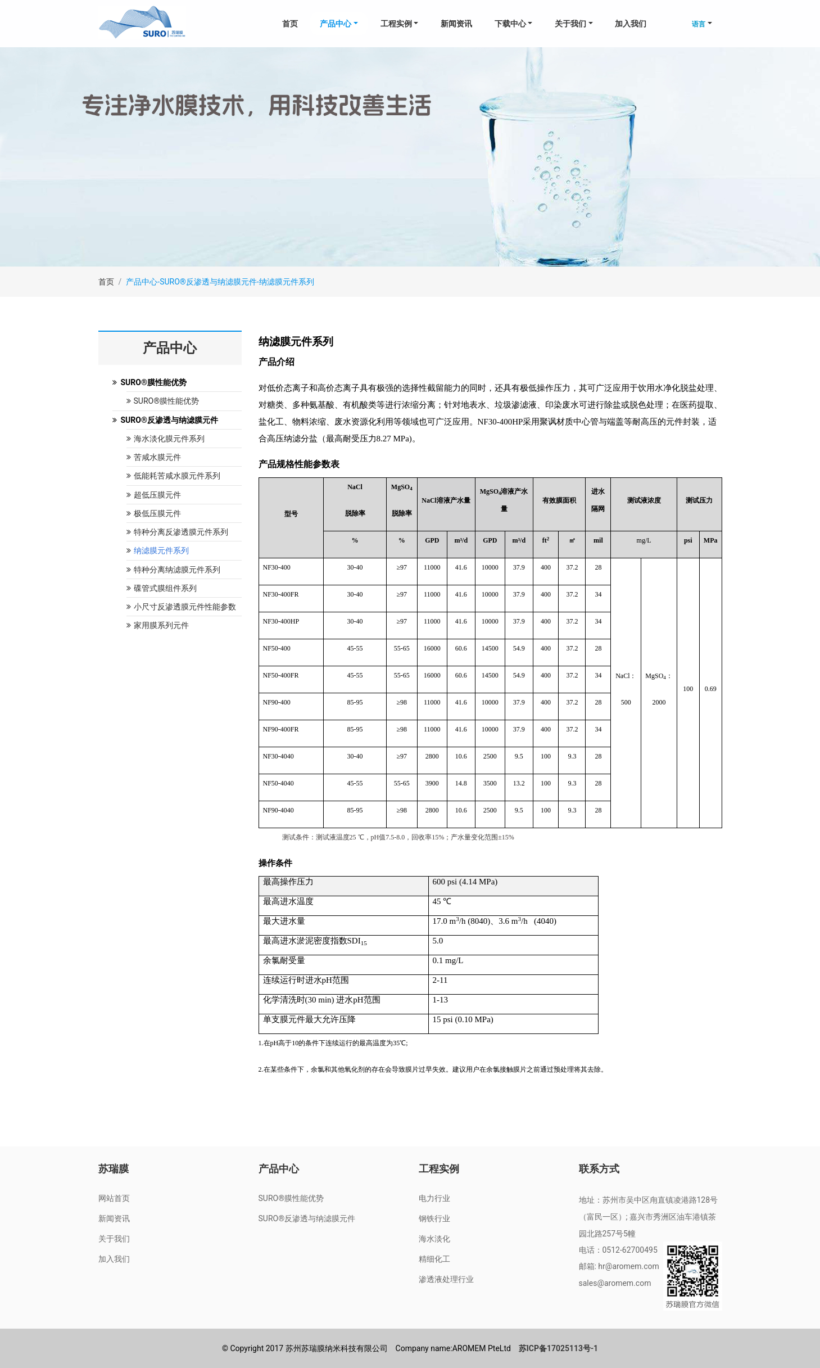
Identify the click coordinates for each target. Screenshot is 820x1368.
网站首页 (114, 1198)
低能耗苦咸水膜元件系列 (173, 475)
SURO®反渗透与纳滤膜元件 (307, 1218)
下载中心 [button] (510, 23)
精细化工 (434, 1258)
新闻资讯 (456, 23)
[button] (702, 23)
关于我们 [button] (570, 23)
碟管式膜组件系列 (161, 588)
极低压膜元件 (153, 513)
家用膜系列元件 (157, 625)
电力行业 (434, 1198)
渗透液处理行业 (446, 1279)
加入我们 (630, 23)
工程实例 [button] (396, 23)
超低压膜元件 (153, 494)
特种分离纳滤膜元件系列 (173, 569)
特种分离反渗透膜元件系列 (177, 531)
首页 (290, 23)
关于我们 (114, 1238)
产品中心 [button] (335, 23)
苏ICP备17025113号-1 (558, 1348)
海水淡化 (434, 1238)
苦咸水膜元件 (153, 457)
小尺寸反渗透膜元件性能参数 (181, 606)
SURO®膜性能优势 (163, 400)
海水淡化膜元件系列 (165, 438)
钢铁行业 (434, 1218)
